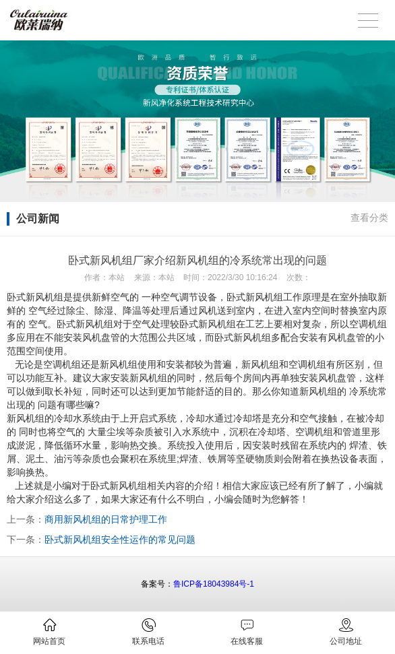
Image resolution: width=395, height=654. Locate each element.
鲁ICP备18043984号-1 (213, 584)
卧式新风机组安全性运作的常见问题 (119, 539)
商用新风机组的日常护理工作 (105, 519)
